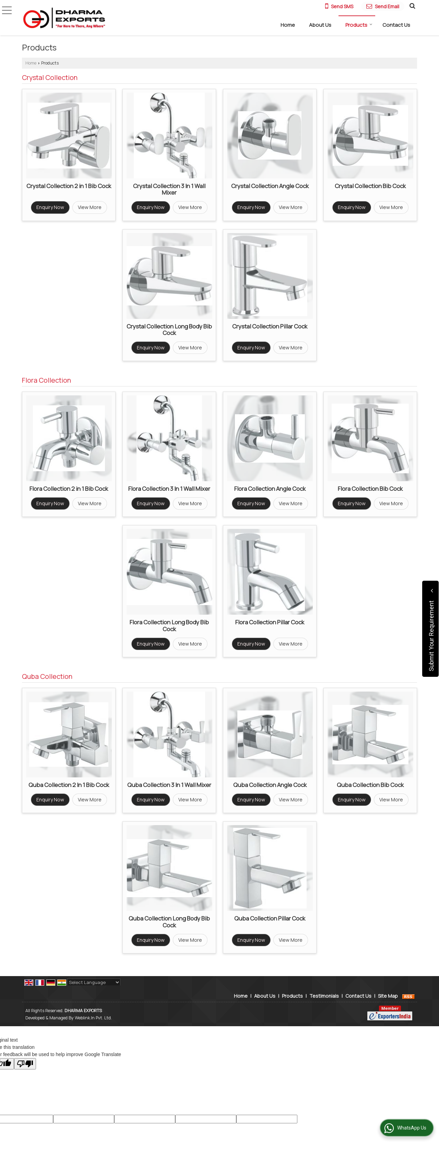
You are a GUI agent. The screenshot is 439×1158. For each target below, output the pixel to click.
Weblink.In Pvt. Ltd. (93, 1018)
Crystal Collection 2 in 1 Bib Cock (68, 186)
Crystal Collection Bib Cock (370, 186)
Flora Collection (46, 380)
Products (358, 24)
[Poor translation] (25, 1063)
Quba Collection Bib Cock (370, 785)
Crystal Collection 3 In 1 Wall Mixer (169, 189)
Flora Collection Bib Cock (370, 489)
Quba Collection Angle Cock (270, 785)
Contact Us (396, 24)
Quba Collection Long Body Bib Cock (169, 921)
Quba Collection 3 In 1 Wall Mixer (169, 785)
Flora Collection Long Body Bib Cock (169, 625)
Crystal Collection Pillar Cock (269, 326)
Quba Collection (47, 676)
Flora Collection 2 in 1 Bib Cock (68, 489)
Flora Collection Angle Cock (270, 489)
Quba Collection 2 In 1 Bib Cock (68, 785)
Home (288, 24)
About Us (320, 24)
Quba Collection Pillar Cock (269, 918)
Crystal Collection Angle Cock (270, 186)
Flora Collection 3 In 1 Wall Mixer (169, 489)
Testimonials (324, 996)
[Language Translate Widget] (93, 982)
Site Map (388, 996)
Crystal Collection (50, 77)
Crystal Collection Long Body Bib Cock (169, 329)
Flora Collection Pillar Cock (269, 622)
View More (90, 207)
